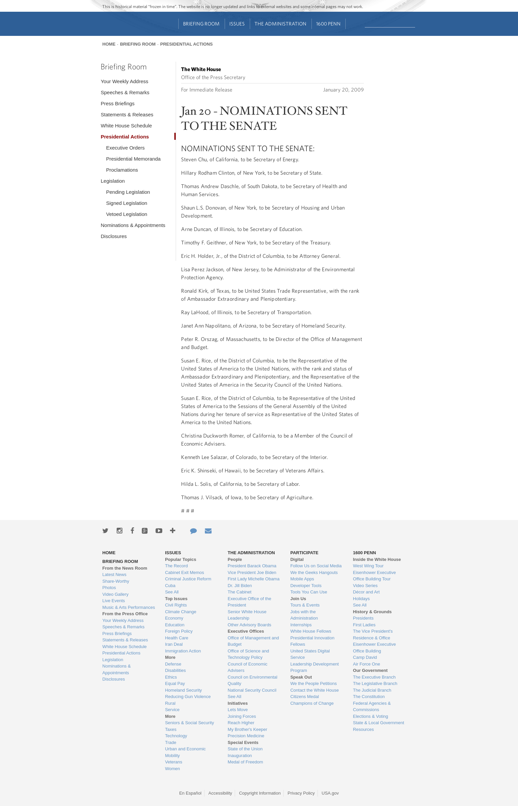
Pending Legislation (128, 192)
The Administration (280, 23)
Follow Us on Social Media (316, 565)
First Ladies (364, 624)
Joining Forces (242, 716)
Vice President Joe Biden (252, 572)
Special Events (243, 742)
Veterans (173, 761)
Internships (301, 624)
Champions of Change (312, 703)
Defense (173, 664)
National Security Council (252, 690)
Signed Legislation (126, 203)
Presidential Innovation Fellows (312, 641)
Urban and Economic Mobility (185, 752)
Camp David (365, 657)
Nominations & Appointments (133, 225)
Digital (297, 559)
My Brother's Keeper (247, 729)
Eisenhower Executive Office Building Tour (374, 576)
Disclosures (114, 236)
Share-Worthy (115, 581)
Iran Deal (174, 644)
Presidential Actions (186, 44)
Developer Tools (306, 585)
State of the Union (245, 748)
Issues (237, 23)
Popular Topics (180, 559)
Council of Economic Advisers (248, 667)
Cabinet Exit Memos (184, 572)
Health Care (176, 637)
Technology (176, 735)
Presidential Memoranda (133, 159)
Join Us (298, 598)
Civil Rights (176, 605)
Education (174, 624)
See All (171, 591)
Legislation (113, 181)
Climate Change (180, 611)
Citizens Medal (304, 696)
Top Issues (176, 598)
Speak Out (301, 677)
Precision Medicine (246, 735)
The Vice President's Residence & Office (373, 634)
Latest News (114, 574)
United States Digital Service (310, 654)
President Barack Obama (252, 565)
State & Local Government (378, 722)
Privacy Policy (301, 793)
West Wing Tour (368, 565)
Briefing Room (201, 23)
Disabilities (175, 670)
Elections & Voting (370, 716)
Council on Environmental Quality (252, 680)
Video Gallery (115, 594)
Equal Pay (175, 683)
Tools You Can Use (308, 591)
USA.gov (330, 793)
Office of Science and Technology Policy (248, 654)
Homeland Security (183, 690)
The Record (176, 565)
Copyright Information (260, 793)
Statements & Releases (127, 114)
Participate (304, 552)
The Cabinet (239, 591)
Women (172, 768)
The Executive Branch (374, 677)
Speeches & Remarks (125, 92)
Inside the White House (377, 559)
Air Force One (366, 664)
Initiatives (238, 703)
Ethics (171, 677)
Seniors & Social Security (189, 722)
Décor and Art (366, 591)
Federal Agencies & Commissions (372, 706)
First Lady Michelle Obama (254, 578)
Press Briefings (117, 103)
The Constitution (369, 696)
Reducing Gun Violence (188, 696)
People (235, 559)
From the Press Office (125, 613)
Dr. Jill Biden (240, 585)
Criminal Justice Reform (188, 578)
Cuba (170, 585)
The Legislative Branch (375, 683)
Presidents (363, 618)
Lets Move (238, 709)
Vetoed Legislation (126, 214)
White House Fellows (310, 631)
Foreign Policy (178, 631)
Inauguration (240, 755)
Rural (170, 703)
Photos (109, 587)
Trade (170, 742)
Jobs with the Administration (304, 615)
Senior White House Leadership (247, 615)
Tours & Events (305, 605)
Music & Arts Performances (128, 607)
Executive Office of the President (249, 602)
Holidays (361, 598)
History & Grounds (372, 611)
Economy (174, 618)
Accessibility (220, 793)
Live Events (113, 600)
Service (172, 709)
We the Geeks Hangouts (314, 572)
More (170, 657)
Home (108, 44)
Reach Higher (241, 722)
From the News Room (124, 568)
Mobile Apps (302, 578)
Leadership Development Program (314, 667)
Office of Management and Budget (253, 641)
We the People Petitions (313, 683)
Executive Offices (246, 631)
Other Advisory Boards (249, 624)
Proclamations (122, 170)
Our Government (370, 670)
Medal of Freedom (245, 761)
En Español (190, 793)
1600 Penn (328, 23)
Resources (363, 729)
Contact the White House (314, 690)
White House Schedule (126, 125)
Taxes (170, 729)
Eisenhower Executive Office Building (374, 647)
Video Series (365, 585)
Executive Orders (125, 148)
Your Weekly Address (124, 81)
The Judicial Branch (372, 690)
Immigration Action (183, 650)
